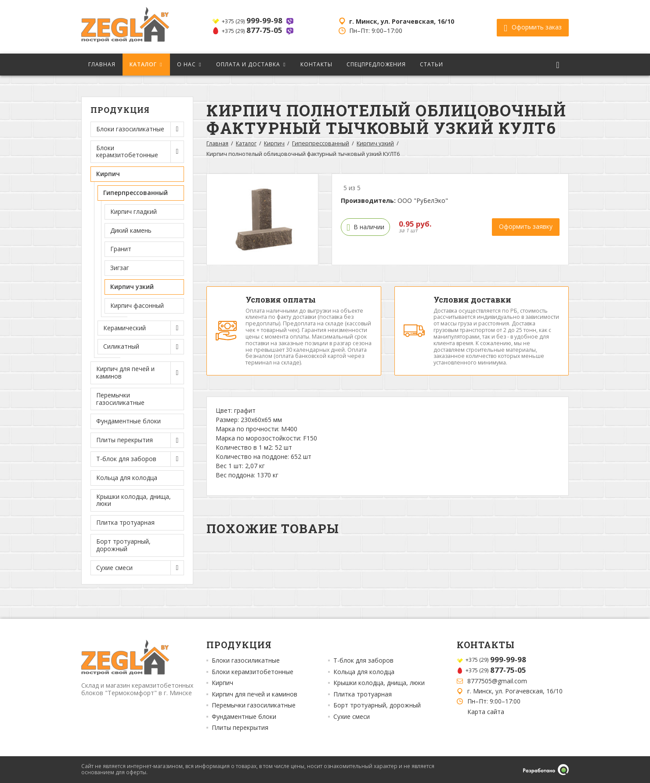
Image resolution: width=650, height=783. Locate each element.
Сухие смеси (351, 717)
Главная (102, 64)
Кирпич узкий (132, 286)
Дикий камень (131, 230)
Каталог (143, 64)
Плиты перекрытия (240, 728)
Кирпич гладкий (133, 211)
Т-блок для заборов (363, 660)
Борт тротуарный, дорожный (123, 545)
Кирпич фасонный (137, 305)
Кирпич (274, 143)
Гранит (120, 249)
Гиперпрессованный (320, 143)
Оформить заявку (525, 226)
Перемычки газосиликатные (120, 399)
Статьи (431, 64)
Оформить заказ (533, 27)
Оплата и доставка (248, 64)
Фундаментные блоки (128, 421)
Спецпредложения (376, 64)
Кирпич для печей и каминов (254, 694)
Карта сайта (485, 711)
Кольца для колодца (126, 477)
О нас (186, 64)
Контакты (316, 64)
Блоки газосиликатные (246, 660)
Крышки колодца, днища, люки (133, 500)
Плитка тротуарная (125, 522)
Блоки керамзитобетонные (252, 672)
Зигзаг (119, 267)
